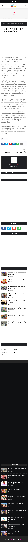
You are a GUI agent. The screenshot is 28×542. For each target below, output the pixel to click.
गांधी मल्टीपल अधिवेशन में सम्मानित (15, 532)
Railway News (4, 352)
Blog (11, 539)
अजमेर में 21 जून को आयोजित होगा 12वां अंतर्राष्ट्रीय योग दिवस (16, 518)
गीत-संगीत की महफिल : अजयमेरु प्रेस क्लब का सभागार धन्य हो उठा (17, 469)
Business (16, 349)
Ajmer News (16, 347)
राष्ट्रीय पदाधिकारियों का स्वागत (14, 489)
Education (3, 351)
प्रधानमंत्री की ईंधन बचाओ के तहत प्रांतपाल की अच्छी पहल (17, 273)
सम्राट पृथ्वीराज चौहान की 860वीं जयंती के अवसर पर (16, 504)
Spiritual (16, 352)
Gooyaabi (21, 539)
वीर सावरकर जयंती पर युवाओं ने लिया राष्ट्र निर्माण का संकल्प (16, 287)
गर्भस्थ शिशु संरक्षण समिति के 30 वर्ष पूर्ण (16, 315)
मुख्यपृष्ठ (4, 23)
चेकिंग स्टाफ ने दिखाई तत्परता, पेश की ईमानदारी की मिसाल (16, 525)
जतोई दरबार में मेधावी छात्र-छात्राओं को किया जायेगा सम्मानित (17, 301)
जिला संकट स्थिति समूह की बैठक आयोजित (17, 322)
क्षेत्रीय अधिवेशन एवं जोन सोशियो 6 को (16, 280)
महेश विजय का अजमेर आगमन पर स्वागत (16, 475)
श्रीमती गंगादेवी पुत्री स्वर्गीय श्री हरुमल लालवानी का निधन (15, 483)
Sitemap (3, 354)
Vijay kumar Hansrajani (8, 34)
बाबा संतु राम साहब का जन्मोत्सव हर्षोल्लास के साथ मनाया (17, 309)
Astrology (3, 349)
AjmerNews (8, 23)
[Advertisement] (14, 251)
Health (15, 351)
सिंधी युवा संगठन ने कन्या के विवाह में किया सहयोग (16, 294)
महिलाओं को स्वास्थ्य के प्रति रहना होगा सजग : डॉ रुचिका (17, 497)
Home (2, 347)
